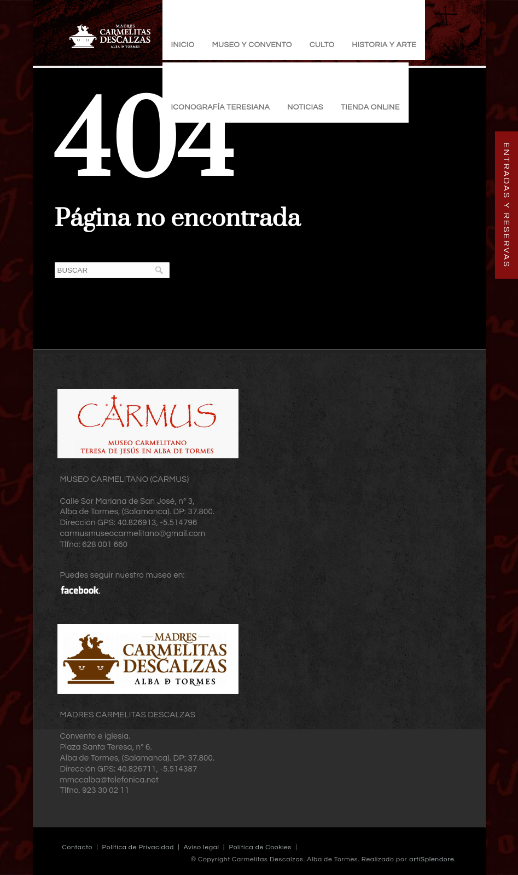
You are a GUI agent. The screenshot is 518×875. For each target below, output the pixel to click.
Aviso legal (201, 847)
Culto (322, 45)
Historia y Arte (384, 45)
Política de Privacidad (138, 847)
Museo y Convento (252, 45)
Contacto (77, 847)
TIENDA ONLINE (370, 107)
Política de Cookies (260, 847)
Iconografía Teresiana (220, 107)
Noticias (305, 107)
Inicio (183, 45)
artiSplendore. (432, 859)
